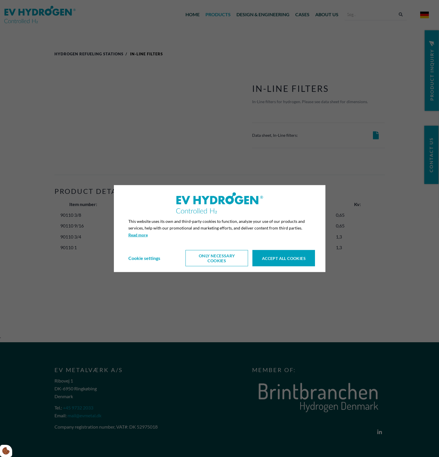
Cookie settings (144, 258)
